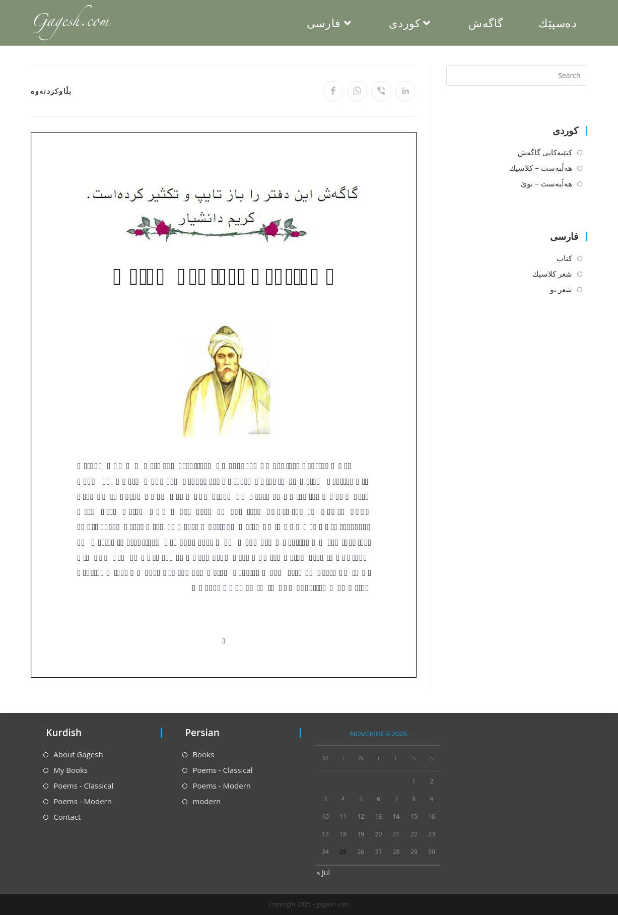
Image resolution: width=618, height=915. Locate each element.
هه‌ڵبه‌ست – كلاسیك (540, 168)
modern (206, 801)
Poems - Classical (83, 785)
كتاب (564, 258)
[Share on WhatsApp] (357, 91)
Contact (67, 817)
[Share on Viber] (381, 91)
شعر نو (561, 289)
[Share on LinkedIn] (405, 91)
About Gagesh (78, 754)
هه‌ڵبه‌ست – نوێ (546, 183)
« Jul (322, 872)
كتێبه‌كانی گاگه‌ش (545, 152)
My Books (70, 770)
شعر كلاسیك (552, 274)
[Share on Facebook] (333, 91)
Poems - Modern (82, 801)
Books (203, 754)
